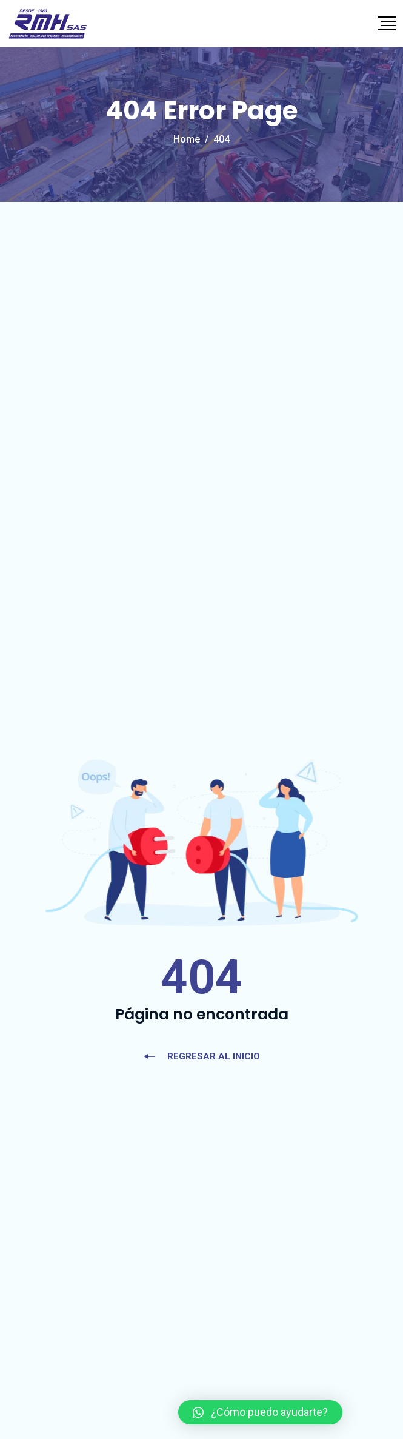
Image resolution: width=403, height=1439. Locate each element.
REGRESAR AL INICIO (201, 1056)
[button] (260, 1412)
